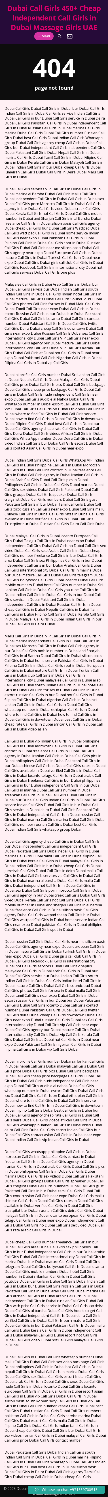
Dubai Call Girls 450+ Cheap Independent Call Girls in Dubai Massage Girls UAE (54, 17)
